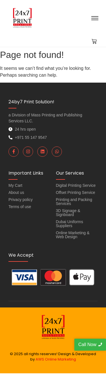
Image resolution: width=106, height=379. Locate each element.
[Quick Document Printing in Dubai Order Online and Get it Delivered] (22, 17)
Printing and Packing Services (74, 201)
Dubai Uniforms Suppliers (69, 223)
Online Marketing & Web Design (73, 235)
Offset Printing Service (75, 192)
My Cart (15, 185)
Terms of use (19, 206)
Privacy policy (20, 199)
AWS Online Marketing (56, 359)
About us (16, 192)
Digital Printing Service (76, 185)
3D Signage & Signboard (68, 212)
